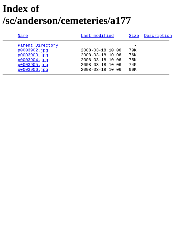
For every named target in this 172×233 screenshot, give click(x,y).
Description (158, 36)
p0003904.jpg (33, 64)
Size (134, 36)
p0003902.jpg (33, 53)
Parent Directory (38, 47)
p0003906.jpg (33, 76)
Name (23, 36)
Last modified (97, 36)
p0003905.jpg (33, 70)
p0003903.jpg (33, 58)
